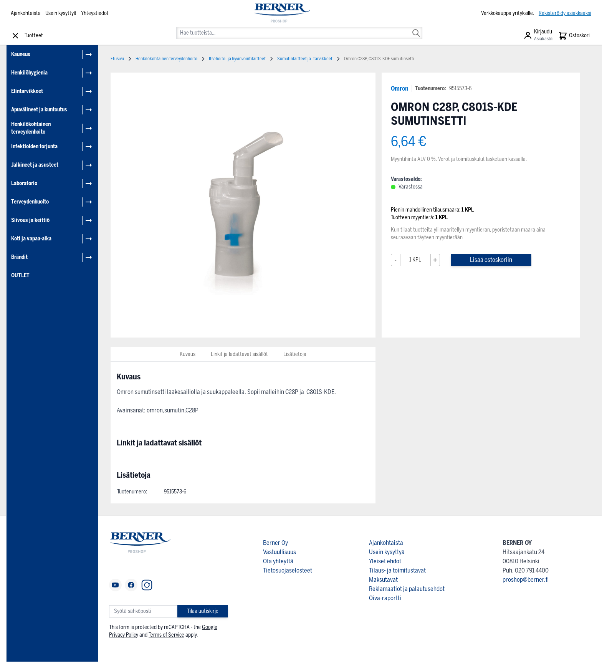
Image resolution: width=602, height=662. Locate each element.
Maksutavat (383, 579)
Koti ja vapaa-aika (31, 238)
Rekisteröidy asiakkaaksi (565, 13)
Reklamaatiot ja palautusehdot (407, 588)
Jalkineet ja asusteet (34, 165)
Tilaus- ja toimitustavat (397, 570)
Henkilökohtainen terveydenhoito (31, 128)
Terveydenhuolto (30, 202)
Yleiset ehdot (385, 561)
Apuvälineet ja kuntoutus (39, 109)
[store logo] (281, 13)
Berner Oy (275, 542)
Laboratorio (24, 183)
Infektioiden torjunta (34, 146)
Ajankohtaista (26, 13)
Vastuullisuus (279, 552)
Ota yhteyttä (278, 561)
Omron (399, 88)
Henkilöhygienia (29, 73)
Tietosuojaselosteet (287, 570)
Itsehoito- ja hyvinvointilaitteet (237, 58)
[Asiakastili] (538, 35)
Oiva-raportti (385, 598)
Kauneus (20, 54)
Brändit (19, 257)
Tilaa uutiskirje (202, 611)
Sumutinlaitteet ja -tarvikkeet (304, 58)
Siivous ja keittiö (30, 220)
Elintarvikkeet (27, 91)
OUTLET (20, 275)
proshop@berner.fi (526, 579)
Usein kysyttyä (60, 13)
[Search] (416, 27)
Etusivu (117, 58)
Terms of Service (166, 635)
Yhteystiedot (95, 13)
